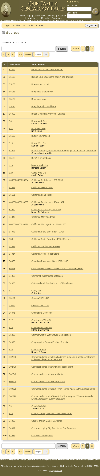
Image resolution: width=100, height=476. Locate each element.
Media (29, 25)
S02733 (12, 357)
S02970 (12, 389)
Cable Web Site (38, 173)
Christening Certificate (42, 313)
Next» (28, 54)
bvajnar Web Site (39, 165)
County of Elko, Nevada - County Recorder (51, 413)
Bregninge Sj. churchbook (43, 106)
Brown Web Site (39, 121)
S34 (11, 349)
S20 (11, 143)
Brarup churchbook (40, 84)
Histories (62, 15)
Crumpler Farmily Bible (42, 435)
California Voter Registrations (45, 254)
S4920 (12, 342)
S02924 (12, 381)
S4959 (12, 276)
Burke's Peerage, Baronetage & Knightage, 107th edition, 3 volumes (63, 150)
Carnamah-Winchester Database (47, 276)
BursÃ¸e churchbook (41, 158)
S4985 (12, 435)
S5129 (12, 136)
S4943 (12, 231)
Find (18, 25)
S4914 (12, 254)
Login (7, 25)
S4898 (12, 187)
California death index (41, 195)
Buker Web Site (38, 143)
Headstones (32, 18)
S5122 (12, 99)
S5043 (12, 268)
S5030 (12, 335)
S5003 (12, 114)
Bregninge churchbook (42, 91)
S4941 (12, 428)
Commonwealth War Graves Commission (51, 335)
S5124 (12, 106)
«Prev (76, 48)
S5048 (12, 305)
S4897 (12, 69)
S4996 (12, 150)
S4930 (12, 283)
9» (20, 54)
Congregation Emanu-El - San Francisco (50, 342)
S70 (11, 413)
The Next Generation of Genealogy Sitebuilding (38, 466)
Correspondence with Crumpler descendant (52, 367)
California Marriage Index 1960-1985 (48, 224)
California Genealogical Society (46, 209)
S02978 (12, 396)
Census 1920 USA (40, 298)
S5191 (12, 195)
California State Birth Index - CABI (47, 231)
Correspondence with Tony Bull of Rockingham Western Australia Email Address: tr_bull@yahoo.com (62, 397)
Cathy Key (36, 290)
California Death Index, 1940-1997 (47, 202)
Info (41, 25)
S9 (10, 406)
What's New (39, 15)
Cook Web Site (38, 349)
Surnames (57, 18)
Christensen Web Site (41, 320)
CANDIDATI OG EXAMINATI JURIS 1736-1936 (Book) (57, 268)
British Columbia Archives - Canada (48, 114)
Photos (51, 15)
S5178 (12, 158)
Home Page (25, 15)
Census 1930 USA (40, 305)
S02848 (12, 374)
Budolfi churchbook (40, 136)
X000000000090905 (18, 202)
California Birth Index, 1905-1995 (47, 180)
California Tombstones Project (45, 246)
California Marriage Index (43, 217)
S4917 (12, 246)
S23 (11, 327)
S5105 (12, 77)
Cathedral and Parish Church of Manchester (52, 283)
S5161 (12, 91)
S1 (10, 290)
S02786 (12, 367)
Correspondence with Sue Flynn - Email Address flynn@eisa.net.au (63, 389)
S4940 (12, 209)
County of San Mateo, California (46, 421)
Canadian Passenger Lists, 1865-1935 (49, 261)
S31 (11, 128)
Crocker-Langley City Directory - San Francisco (53, 428)
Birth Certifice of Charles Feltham (47, 69)
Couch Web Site (39, 406)
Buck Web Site (38, 128)
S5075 (12, 313)
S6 (10, 121)
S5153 (12, 84)
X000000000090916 (18, 224)
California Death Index (42, 187)
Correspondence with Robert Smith (48, 381)
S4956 (12, 261)
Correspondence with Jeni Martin (47, 374)
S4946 (12, 217)
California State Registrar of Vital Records (51, 239)
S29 (11, 173)
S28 (11, 165)
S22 (11, 320)
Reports (45, 18)
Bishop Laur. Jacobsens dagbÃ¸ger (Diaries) (52, 77)
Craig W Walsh (56, 470)
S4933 (12, 421)
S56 (11, 239)
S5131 (12, 298)
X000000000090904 (18, 180)
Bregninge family (39, 99)
